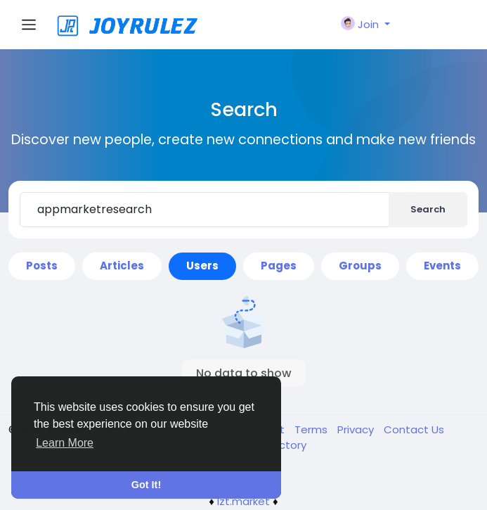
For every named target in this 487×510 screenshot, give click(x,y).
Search (428, 209)
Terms (312, 429)
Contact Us (414, 429)
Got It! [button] (146, 484)
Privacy (357, 429)
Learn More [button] (64, 443)
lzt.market (243, 501)
